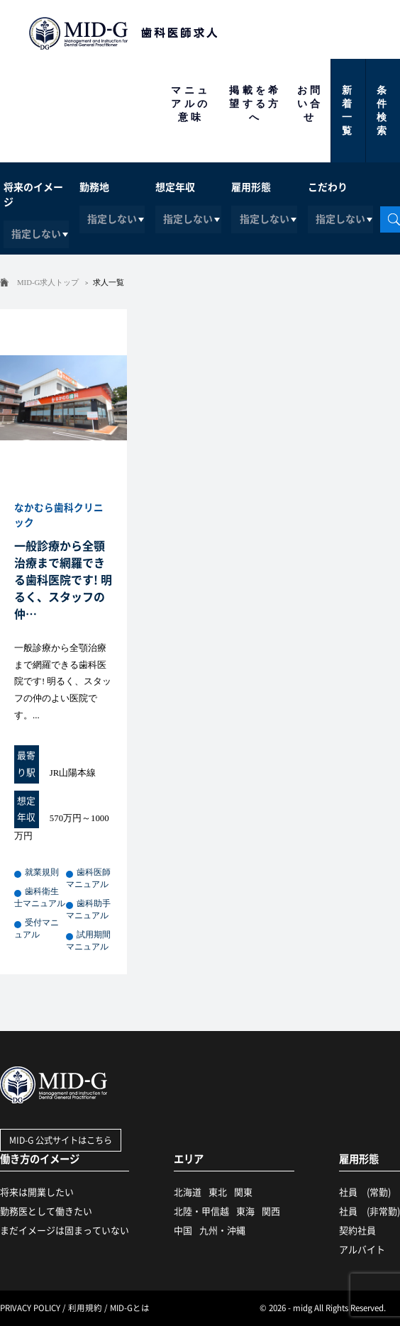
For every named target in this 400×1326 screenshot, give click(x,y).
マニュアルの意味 (190, 103)
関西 (271, 1211)
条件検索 (383, 110)
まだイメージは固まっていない (64, 1230)
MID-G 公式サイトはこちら (60, 1140)
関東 (243, 1192)
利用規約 (85, 1308)
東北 (218, 1192)
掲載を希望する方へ (255, 103)
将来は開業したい (37, 1192)
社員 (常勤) (365, 1192)
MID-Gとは (130, 1308)
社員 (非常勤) (369, 1211)
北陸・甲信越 (201, 1211)
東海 (245, 1211)
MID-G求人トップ (48, 282)
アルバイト (362, 1249)
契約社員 (357, 1230)
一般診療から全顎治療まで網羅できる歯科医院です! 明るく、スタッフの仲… (63, 580)
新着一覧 (348, 110)
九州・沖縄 (222, 1230)
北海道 (187, 1192)
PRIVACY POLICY (30, 1308)
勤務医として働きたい (46, 1211)
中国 (183, 1230)
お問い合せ (310, 103)
